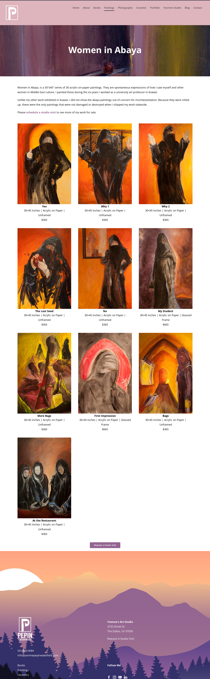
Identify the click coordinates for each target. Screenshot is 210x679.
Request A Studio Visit (120, 638)
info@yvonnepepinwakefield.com (38, 655)
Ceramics (23, 675)
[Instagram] (114, 677)
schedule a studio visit (41, 112)
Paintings (23, 670)
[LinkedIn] (125, 677)
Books (21, 665)
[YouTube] (120, 677)
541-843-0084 (26, 650)
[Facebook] (109, 677)
